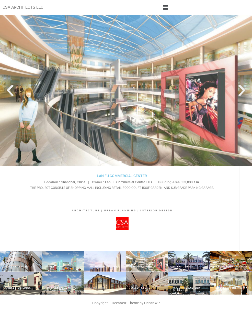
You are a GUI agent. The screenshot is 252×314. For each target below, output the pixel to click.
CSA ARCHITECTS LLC (23, 7)
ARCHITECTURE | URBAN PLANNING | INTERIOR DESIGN (122, 210)
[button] (165, 7)
